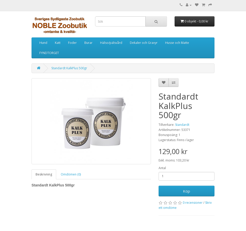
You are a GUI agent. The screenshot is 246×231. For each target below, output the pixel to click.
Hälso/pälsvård (111, 42)
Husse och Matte (177, 42)
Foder (72, 42)
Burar (88, 42)
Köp (186, 191)
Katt (57, 42)
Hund (43, 42)
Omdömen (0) (71, 174)
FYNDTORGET (49, 53)
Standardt (182, 125)
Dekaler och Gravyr (144, 42)
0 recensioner (193, 202)
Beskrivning (44, 174)
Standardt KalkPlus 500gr (69, 68)
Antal (162, 168)
